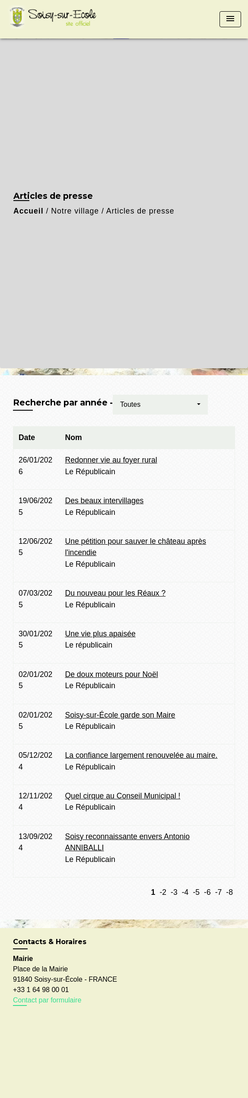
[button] (160, 404)
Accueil (28, 211)
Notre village (75, 211)
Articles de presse (140, 211)
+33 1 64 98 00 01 (41, 989)
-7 (218, 892)
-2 (162, 892)
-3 (174, 892)
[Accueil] (54, 19)
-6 (207, 892)
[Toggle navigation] (230, 19)
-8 (229, 892)
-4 (185, 892)
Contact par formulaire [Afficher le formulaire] (47, 1000)
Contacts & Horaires (49, 942)
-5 (196, 892)
